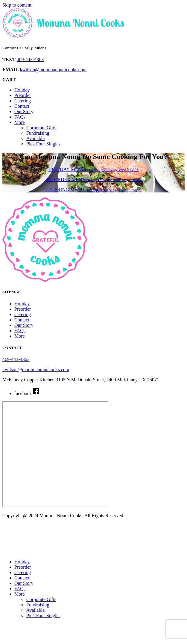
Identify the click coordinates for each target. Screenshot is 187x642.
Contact (21, 106)
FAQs (19, 116)
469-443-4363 (30, 59)
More (19, 122)
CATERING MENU (93, 189)
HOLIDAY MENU (93, 169)
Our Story (24, 111)
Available (35, 138)
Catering (22, 100)
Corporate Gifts (41, 127)
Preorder (22, 95)
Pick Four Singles (43, 143)
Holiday (22, 89)
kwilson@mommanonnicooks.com (53, 69)
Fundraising (37, 133)
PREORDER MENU (93, 179)
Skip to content (16, 4)
